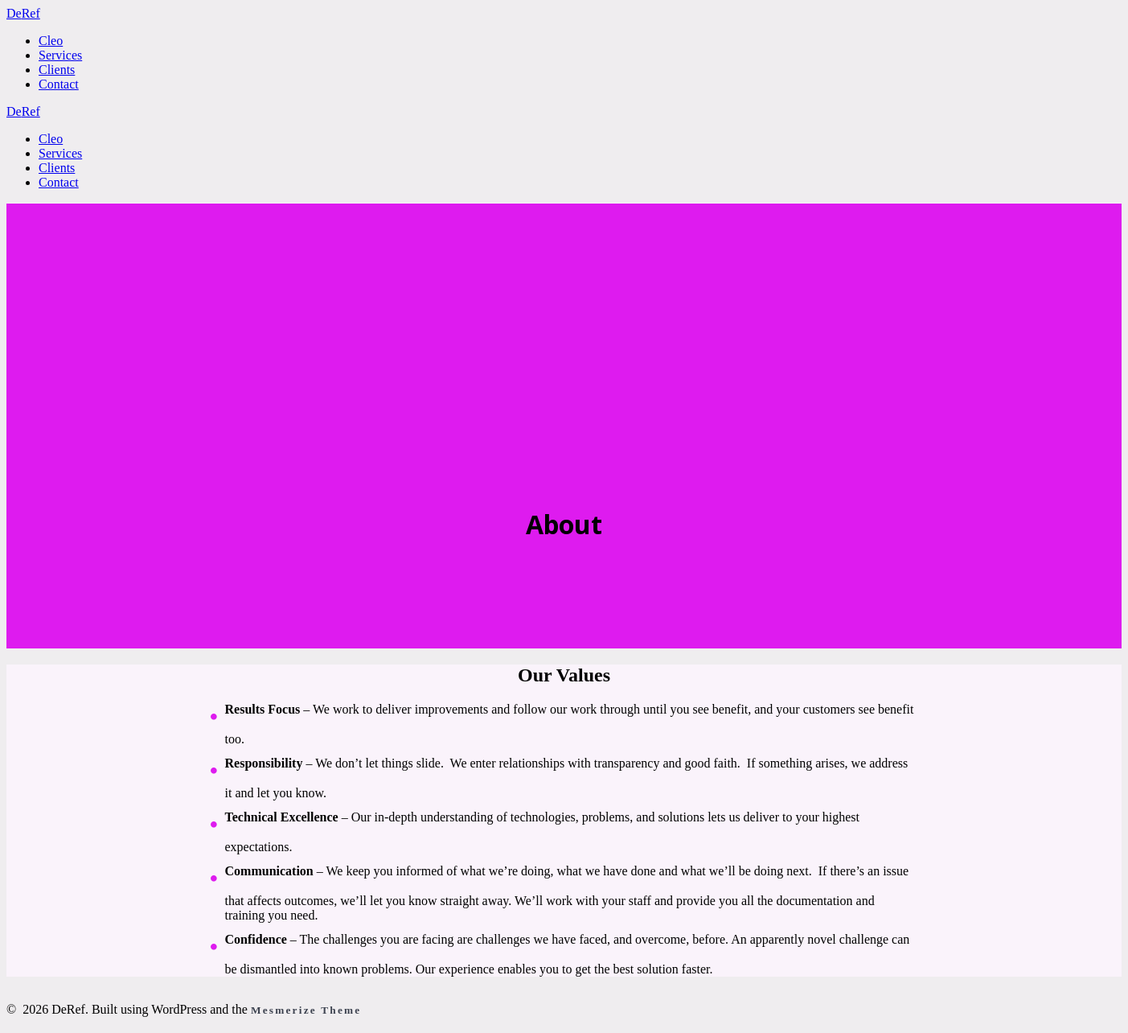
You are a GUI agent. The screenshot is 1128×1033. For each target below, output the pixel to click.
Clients (57, 69)
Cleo (51, 40)
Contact (59, 84)
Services (60, 55)
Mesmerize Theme (306, 1010)
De (23, 13)
